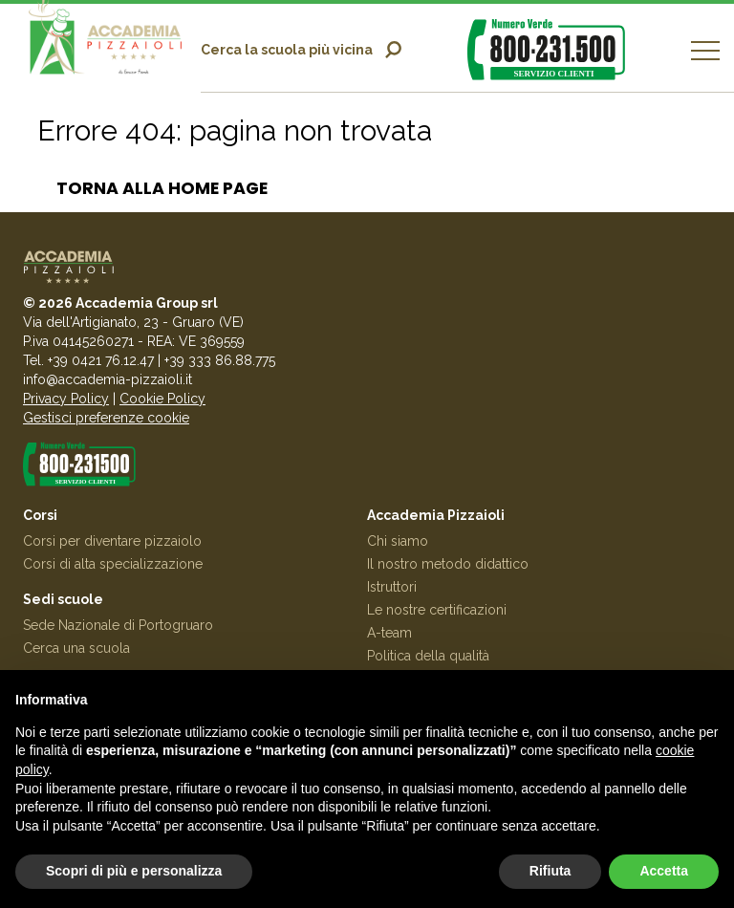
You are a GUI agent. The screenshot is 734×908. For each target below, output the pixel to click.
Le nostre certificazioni (437, 609)
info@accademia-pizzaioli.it (107, 379)
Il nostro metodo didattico (448, 564)
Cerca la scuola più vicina (287, 49)
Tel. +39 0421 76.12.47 (88, 360)
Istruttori (392, 587)
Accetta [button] (663, 870)
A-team (389, 632)
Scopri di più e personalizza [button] (134, 870)
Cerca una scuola (76, 648)
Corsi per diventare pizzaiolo (112, 541)
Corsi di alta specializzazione (113, 564)
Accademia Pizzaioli (436, 515)
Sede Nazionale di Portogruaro (118, 625)
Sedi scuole (63, 599)
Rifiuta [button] (550, 870)
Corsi (40, 515)
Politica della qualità (428, 655)
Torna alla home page (162, 188)
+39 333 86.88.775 (219, 360)
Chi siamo (397, 541)
